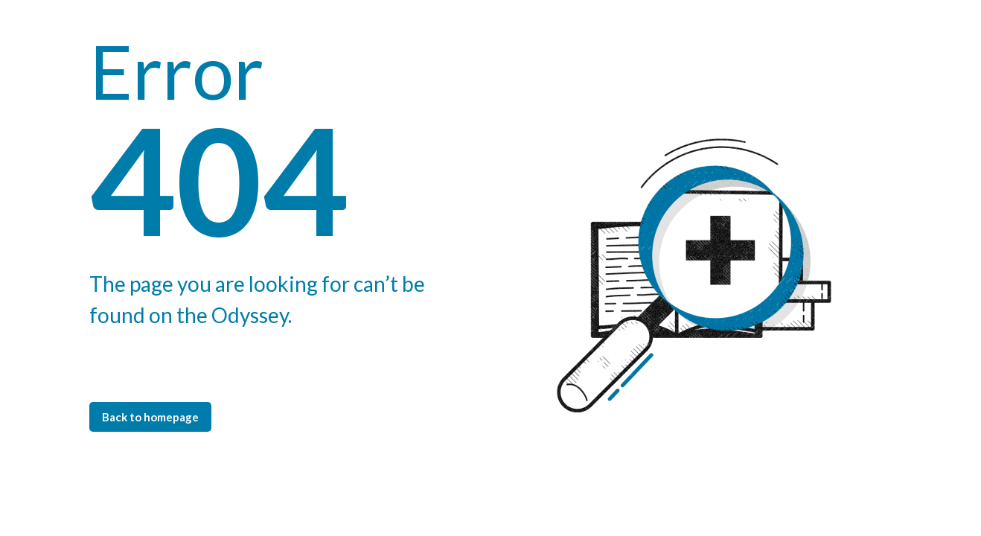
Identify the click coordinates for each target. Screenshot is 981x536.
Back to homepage (150, 417)
